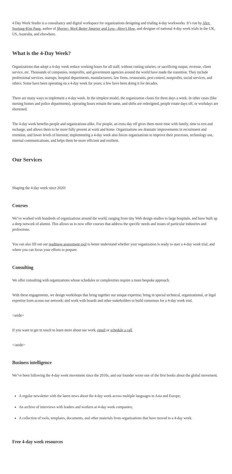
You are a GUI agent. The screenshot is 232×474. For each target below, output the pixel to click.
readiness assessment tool (67, 244)
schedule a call (121, 330)
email (101, 330)
